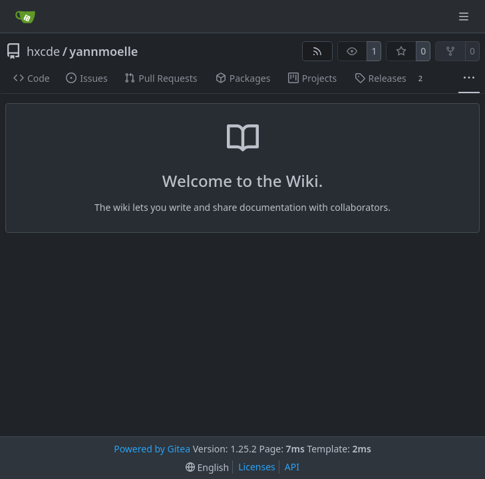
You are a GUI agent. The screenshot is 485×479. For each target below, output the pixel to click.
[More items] (469, 78)
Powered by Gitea (152, 448)
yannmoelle (103, 51)
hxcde (43, 51)
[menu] (207, 467)
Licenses (256, 466)
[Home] (25, 17)
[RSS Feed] (317, 51)
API (292, 466)
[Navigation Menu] (465, 16)
